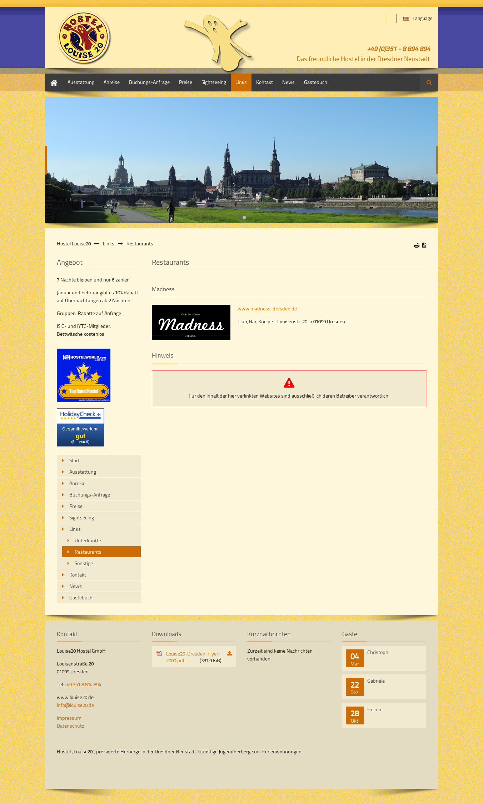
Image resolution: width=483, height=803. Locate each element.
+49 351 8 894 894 (83, 684)
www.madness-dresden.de (267, 308)
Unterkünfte (88, 540)
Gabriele (376, 680)
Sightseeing (213, 82)
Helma (374, 709)
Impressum (69, 717)
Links (241, 82)
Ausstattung (81, 82)
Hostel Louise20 (74, 243)
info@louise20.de (75, 705)
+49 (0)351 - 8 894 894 (398, 48)
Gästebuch (315, 82)
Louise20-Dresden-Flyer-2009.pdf (193, 657)
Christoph (377, 652)
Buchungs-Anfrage (149, 82)
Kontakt (264, 82)
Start (50, 77)
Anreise (112, 82)
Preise (185, 82)
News (288, 82)
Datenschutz (70, 725)
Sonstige (84, 563)
